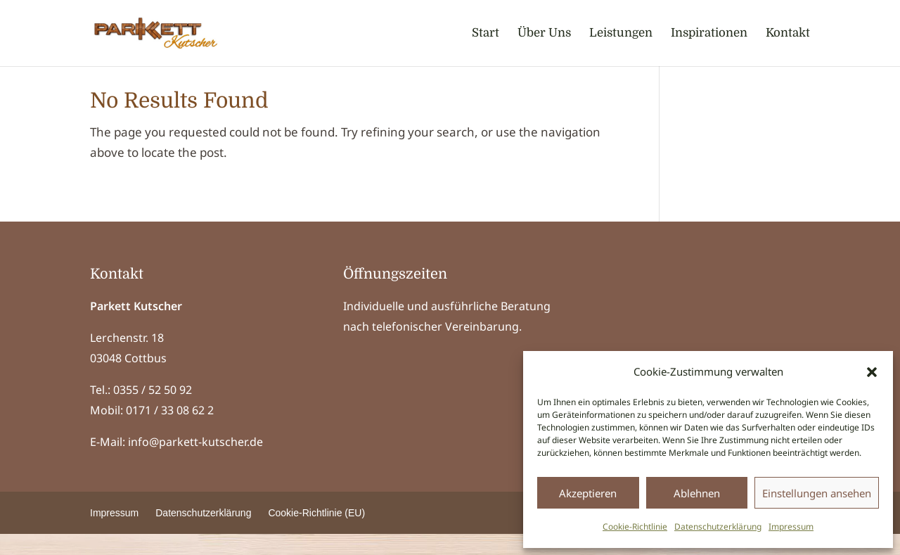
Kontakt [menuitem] (788, 33)
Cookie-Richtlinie (635, 526)
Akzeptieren (588, 493)
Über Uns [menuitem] (544, 33)
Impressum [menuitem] (114, 534)
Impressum (791, 526)
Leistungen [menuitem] (620, 33)
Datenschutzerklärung (717, 526)
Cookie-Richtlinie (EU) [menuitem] (316, 534)
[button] (872, 372)
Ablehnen (697, 493)
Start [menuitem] (485, 33)
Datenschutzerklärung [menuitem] (203, 534)
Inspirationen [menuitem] (709, 33)
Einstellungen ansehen (816, 493)
